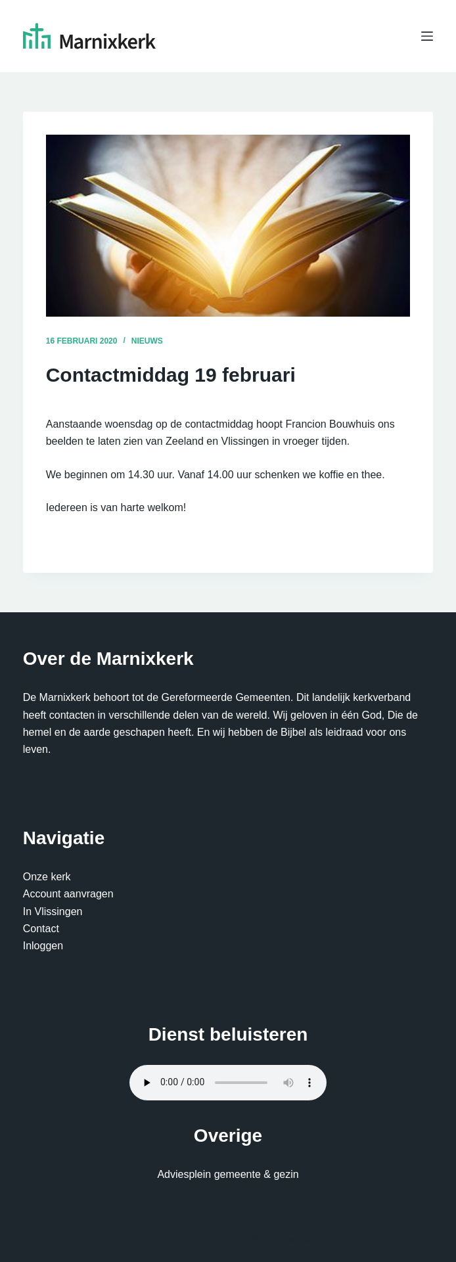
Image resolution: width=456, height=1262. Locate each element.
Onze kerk (47, 876)
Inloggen (43, 945)
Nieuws (147, 341)
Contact (41, 928)
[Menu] (427, 36)
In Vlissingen (53, 911)
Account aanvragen (68, 893)
